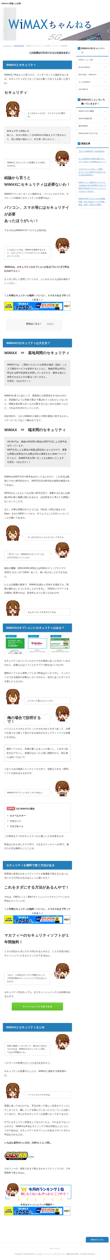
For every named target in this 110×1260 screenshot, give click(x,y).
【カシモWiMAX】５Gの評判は (91, 151)
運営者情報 (83, 126)
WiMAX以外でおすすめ (87, 133)
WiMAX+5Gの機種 (86, 111)
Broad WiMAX (84, 67)
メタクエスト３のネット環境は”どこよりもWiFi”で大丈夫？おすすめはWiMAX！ (92, 172)
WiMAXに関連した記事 (11, 3)
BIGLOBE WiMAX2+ (87, 75)
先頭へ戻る (99, 1240)
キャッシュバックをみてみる (37, 1006)
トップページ (7, 46)
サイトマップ (55, 1248)
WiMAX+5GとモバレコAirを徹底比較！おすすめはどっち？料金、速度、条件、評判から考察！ (92, 202)
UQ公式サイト (23, 381)
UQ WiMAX (83, 89)
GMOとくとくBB (85, 60)
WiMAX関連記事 (19, 46)
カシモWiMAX (84, 82)
